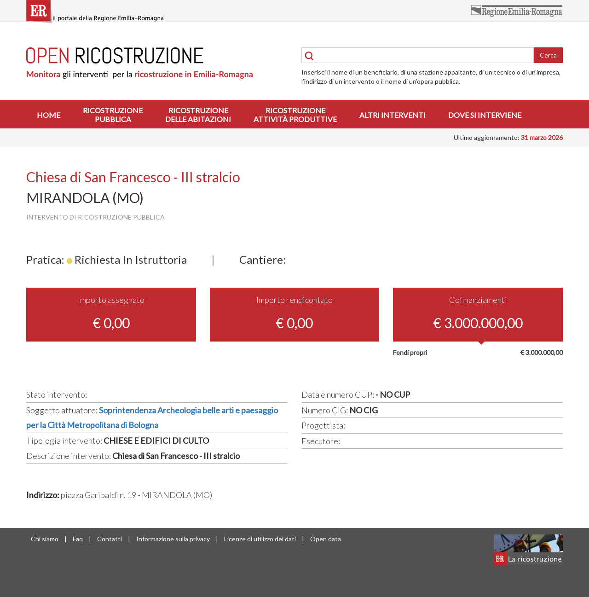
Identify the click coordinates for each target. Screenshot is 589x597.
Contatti (109, 539)
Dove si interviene (484, 114)
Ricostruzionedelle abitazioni (198, 114)
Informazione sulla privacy (173, 539)
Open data (325, 539)
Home (48, 114)
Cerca (548, 55)
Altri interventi (392, 114)
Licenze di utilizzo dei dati (260, 539)
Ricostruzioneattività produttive (295, 114)
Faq (78, 539)
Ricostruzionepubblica (113, 114)
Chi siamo (44, 539)
